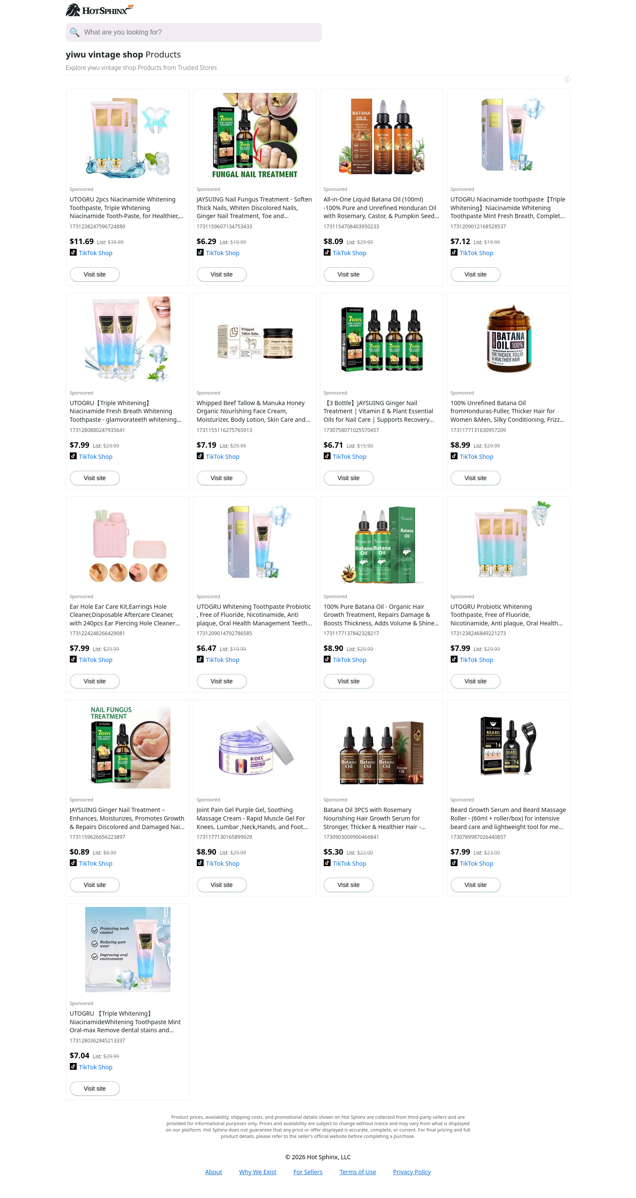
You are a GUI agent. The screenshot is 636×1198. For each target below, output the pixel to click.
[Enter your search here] (202, 32)
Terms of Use (358, 1172)
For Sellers (308, 1172)
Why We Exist (257, 1172)
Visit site (95, 274)
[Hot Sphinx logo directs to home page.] (99, 13)
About (213, 1172)
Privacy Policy (412, 1172)
